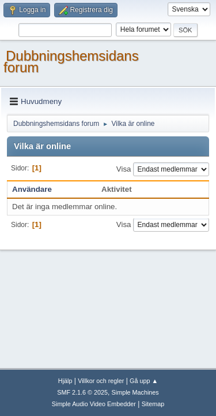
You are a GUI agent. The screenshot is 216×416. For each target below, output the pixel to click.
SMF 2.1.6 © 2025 (82, 392)
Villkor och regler (101, 380)
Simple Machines (135, 392)
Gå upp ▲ (144, 380)
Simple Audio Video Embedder (94, 403)
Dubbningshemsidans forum (71, 61)
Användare (32, 189)
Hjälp (65, 380)
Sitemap (153, 403)
